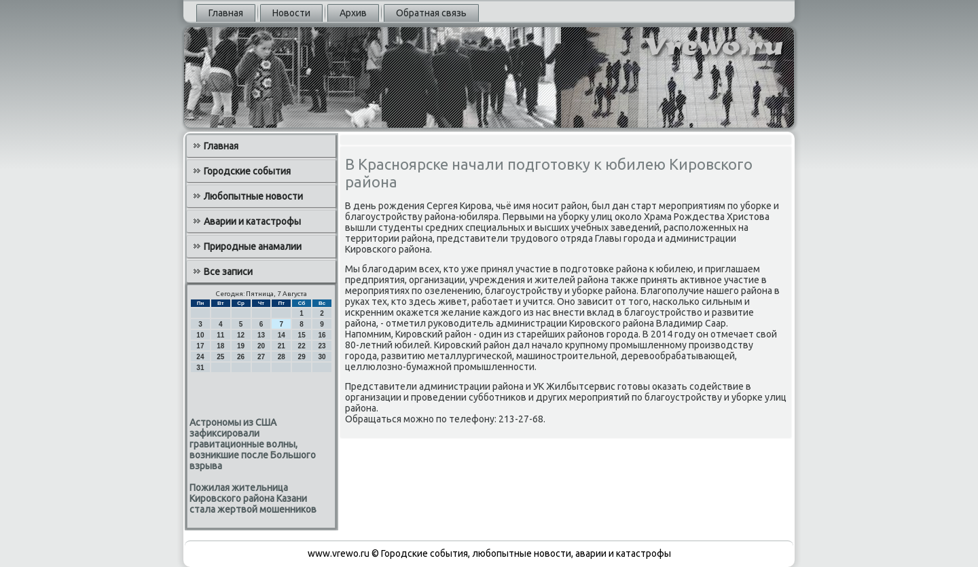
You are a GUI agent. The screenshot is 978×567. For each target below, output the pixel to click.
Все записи (228, 271)
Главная (226, 12)
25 (220, 357)
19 (240, 346)
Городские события (247, 171)
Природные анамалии (253, 246)
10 (200, 335)
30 (321, 357)
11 (220, 335)
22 (302, 346)
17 (200, 346)
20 (261, 346)
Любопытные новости (253, 196)
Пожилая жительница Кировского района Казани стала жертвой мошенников (252, 498)
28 (281, 357)
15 (302, 335)
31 (200, 367)
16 (321, 335)
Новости (291, 12)
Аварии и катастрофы (252, 221)
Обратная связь (431, 12)
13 (261, 335)
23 (321, 346)
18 (220, 346)
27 (261, 357)
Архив (353, 12)
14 (281, 335)
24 (200, 357)
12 (240, 335)
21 (281, 346)
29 (302, 357)
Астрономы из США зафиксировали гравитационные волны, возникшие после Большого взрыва (252, 444)
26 (240, 357)
